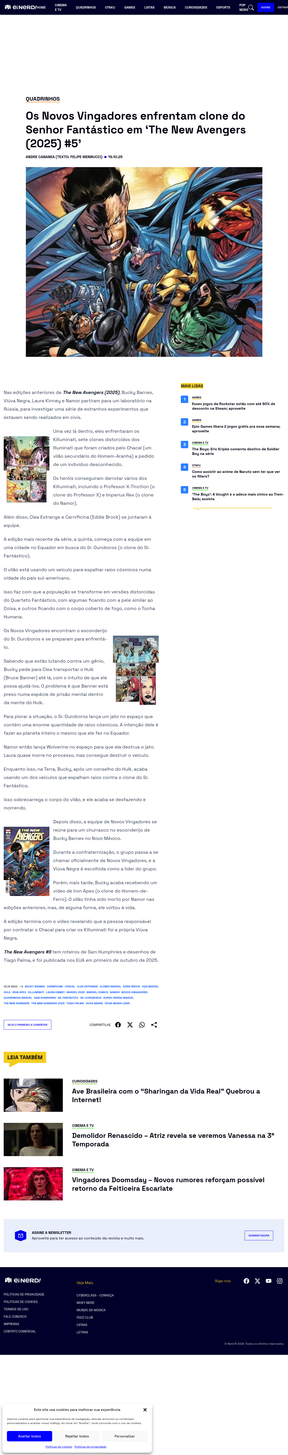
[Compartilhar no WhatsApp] (142, 1024)
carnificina (55, 986)
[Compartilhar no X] (130, 1024)
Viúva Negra (94, 1003)
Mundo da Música (91, 1310)
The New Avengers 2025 (48, 1003)
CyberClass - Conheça (95, 1295)
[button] (145, 1409)
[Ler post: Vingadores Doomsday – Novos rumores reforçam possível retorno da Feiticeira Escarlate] (178, 1184)
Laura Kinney (55, 992)
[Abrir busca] (251, 7)
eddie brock (131, 986)
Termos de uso (16, 1309)
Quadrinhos (86, 7)
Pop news (243, 7)
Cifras (82, 1325)
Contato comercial (20, 1331)
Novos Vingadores (134, 992)
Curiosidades (196, 7)
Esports (223, 7)
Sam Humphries (45, 998)
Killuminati (36, 992)
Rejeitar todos (77, 1436)
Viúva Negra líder (117, 1003)
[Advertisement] (144, 54)
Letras (82, 1332)
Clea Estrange (87, 986)
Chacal (70, 986)
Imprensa (11, 1324)
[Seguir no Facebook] (246, 1281)
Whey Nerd (85, 1303)
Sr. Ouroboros (90, 998)
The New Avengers (17, 1003)
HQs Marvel (150, 986)
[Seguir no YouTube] (268, 1281)
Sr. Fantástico (68, 998)
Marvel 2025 (76, 992)
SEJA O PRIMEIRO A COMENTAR (29, 1025)
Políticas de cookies (59, 1447)
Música (170, 7)
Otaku (110, 7)
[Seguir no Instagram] (279, 1281)
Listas (149, 7)
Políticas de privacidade (90, 1447)
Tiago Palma (75, 1003)
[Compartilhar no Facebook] (118, 1024)
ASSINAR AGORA (259, 1235)
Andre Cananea (40, 156)
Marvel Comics (97, 992)
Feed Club (85, 1317)
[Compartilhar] (154, 1024)
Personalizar (125, 1436)
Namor (115, 992)
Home (41, 7)
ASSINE (265, 7)
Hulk (7, 992)
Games (129, 7)
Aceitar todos (29, 1436)
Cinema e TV (61, 7)
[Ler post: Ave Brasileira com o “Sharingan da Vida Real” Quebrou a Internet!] (178, 1095)
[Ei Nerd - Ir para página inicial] (20, 7)
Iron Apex (19, 992)
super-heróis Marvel (118, 998)
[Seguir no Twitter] (257, 1281)
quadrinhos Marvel (18, 998)
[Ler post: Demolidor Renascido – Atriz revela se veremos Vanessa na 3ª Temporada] (178, 1139)
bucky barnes (35, 986)
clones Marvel (110, 986)
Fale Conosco (15, 1316)
